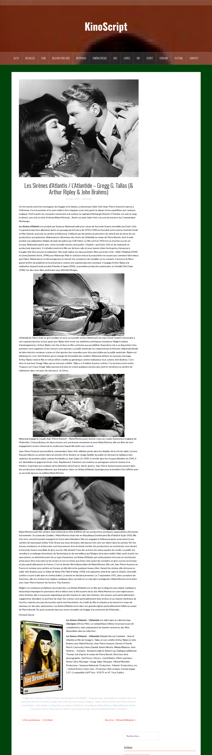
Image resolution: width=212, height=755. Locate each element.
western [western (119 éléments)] (182, 240)
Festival (179, 58)
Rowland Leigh (82, 709)
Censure (164, 58)
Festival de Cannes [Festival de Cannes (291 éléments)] (167, 167)
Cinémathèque (100, 58)
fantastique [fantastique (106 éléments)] (170, 160)
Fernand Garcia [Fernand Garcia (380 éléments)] (186, 160)
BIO (138, 58)
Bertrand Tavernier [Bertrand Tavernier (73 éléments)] (157, 127)
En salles (30, 58)
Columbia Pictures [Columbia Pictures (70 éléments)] (156, 141)
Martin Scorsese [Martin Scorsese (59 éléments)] (175, 200)
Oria (61, 750)
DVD (48, 698)
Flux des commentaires (162, 274)
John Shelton (42, 705)
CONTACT (156, 296)
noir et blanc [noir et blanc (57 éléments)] (154, 207)
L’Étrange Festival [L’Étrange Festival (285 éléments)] (156, 200)
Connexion (155, 266)
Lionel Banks (90, 705)
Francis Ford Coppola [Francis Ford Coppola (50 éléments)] (158, 180)
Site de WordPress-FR (161, 278)
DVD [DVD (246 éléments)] (190, 154)
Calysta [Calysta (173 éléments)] (172, 127)
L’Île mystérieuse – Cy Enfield (38, 720)
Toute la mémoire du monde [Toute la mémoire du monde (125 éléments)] (161, 233)
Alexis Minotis (111, 698)
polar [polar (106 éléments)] (180, 207)
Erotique (55, 698)
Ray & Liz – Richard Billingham (119, 720)
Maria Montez (105, 705)
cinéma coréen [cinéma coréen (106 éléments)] (155, 134)
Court (150, 58)
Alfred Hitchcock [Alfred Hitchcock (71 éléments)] (175, 121)
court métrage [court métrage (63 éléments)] (155, 154)
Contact (194, 58)
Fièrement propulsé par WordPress (31, 750)
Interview (81, 58)
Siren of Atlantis (119, 709)
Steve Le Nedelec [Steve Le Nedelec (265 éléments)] (184, 220)
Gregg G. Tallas (92, 701)
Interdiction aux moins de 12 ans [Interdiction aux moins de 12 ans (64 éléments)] (163, 187)
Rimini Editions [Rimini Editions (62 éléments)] (155, 213)
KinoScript (106, 26)
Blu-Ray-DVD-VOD (61, 58)
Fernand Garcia (76, 701)
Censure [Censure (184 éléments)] (183, 127)
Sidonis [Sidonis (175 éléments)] (151, 220)
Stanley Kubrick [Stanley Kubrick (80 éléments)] (165, 220)
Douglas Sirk (56, 701)
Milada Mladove (120, 705)
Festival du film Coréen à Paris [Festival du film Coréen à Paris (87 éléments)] (162, 174)
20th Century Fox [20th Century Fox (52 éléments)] (156, 121)
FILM (44, 58)
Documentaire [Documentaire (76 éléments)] (178, 154)
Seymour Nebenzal (100, 709)
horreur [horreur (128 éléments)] (188, 180)
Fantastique (67, 698)
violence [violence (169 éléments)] (172, 240)
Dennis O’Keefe (40, 701)
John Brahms (28, 705)
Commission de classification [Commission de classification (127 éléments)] (161, 147)
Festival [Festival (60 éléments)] (151, 167)
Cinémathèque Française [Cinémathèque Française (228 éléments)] (176, 134)
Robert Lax (68, 709)
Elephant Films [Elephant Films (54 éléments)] (155, 160)
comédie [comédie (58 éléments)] (182, 147)
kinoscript (87, 199)
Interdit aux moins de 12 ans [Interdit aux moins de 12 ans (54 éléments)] (161, 194)
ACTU (16, 58)
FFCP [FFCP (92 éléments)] (182, 174)
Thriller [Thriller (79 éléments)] (165, 227)
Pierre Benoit (55, 709)
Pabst (45, 709)
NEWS (83, 698)
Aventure (40, 698)
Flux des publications (160, 270)
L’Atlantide (55, 705)
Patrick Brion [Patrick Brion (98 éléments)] (169, 207)
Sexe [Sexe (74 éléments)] (182, 213)
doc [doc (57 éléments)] (166, 154)
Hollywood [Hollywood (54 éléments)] (177, 180)
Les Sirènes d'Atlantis (72, 705)
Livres (127, 58)
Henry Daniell (108, 701)
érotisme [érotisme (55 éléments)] (174, 246)
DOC (115, 58)
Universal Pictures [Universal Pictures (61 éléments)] (156, 240)
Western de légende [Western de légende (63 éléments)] (157, 246)
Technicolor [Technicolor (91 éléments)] (153, 227)
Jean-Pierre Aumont (126, 701)
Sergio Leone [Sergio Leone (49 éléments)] (171, 213)
